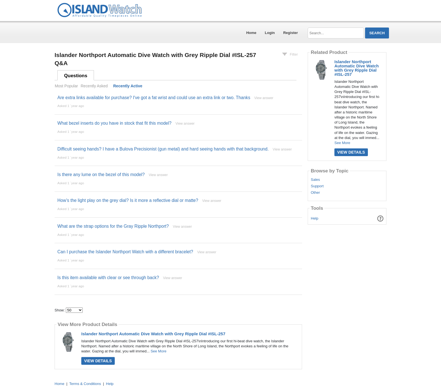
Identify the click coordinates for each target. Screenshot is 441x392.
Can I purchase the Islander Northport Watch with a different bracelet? (125, 251)
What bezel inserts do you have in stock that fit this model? (114, 123)
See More (158, 351)
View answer (263, 98)
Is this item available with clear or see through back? (108, 277)
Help (314, 218)
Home (251, 33)
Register (290, 33)
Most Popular (66, 86)
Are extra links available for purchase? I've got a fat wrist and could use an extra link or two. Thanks (153, 97)
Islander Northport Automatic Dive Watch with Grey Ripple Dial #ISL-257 (153, 333)
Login (270, 33)
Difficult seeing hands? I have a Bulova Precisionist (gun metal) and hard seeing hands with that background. (163, 149)
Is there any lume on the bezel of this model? (101, 174)
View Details (98, 361)
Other (315, 193)
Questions (75, 75)
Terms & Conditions (85, 384)
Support (317, 186)
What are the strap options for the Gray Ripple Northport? (113, 226)
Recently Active (128, 86)
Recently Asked (94, 86)
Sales (315, 180)
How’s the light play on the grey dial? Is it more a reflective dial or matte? (127, 200)
